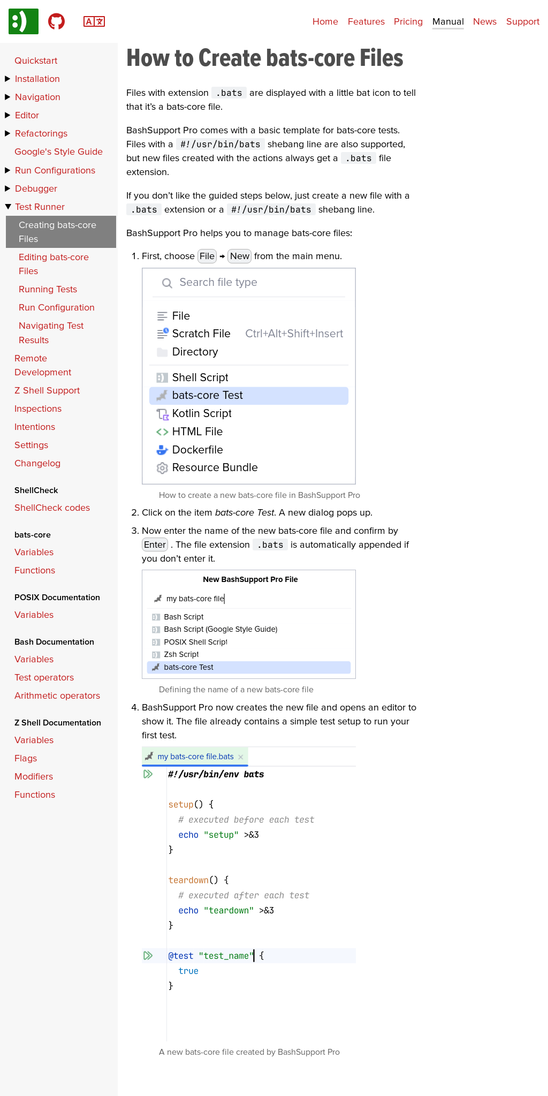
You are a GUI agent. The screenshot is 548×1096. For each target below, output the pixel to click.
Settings (31, 444)
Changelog (37, 462)
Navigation (37, 96)
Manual (448, 21)
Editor (27, 114)
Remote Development (42, 364)
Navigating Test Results (51, 332)
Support (522, 21)
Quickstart (35, 60)
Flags (25, 758)
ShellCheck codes (52, 507)
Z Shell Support (47, 390)
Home (325, 21)
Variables (34, 551)
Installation (37, 78)
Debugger (36, 188)
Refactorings (41, 133)
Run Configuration (57, 307)
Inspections (38, 408)
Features (366, 21)
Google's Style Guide (58, 151)
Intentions (34, 426)
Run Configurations (55, 170)
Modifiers (33, 776)
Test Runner (40, 206)
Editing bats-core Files (54, 263)
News (485, 21)
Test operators (44, 677)
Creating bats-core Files (57, 231)
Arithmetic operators (57, 695)
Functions (34, 570)
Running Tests (48, 288)
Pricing (408, 21)
